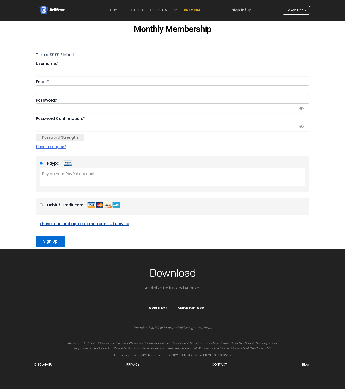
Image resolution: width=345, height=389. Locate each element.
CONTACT (219, 364)
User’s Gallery (163, 10)
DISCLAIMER (43, 364)
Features (134, 10)
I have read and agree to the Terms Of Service (84, 224)
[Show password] (301, 108)
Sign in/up (241, 10)
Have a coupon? (51, 146)
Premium (192, 10)
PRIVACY (132, 364)
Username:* (47, 63)
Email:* (42, 82)
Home (114, 10)
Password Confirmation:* (60, 118)
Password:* (47, 100)
